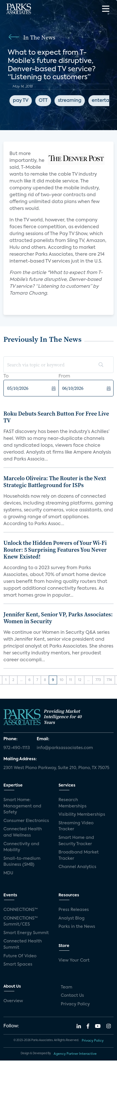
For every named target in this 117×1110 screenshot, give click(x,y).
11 (70, 680)
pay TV (20, 100)
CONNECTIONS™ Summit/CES (20, 921)
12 (79, 680)
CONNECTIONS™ (20, 910)
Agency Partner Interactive (75, 1054)
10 (61, 680)
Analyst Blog (71, 918)
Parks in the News (76, 927)
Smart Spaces (17, 964)
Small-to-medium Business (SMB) (21, 862)
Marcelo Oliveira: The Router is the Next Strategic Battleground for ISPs (54, 481)
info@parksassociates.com (65, 748)
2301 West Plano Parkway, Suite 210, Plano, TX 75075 (56, 768)
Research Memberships (72, 803)
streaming (69, 100)
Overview (13, 1001)
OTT (43, 100)
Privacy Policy (75, 1004)
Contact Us (72, 996)
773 (98, 680)
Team (66, 987)
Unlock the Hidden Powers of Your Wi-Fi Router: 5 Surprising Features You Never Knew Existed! (55, 550)
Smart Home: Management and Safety (22, 806)
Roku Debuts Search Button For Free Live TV (56, 417)
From (64, 376)
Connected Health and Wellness (22, 832)
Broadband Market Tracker (78, 855)
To (6, 376)
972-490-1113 (16, 748)
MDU (8, 873)
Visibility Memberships (81, 815)
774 (109, 680)
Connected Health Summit (22, 944)
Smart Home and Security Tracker (76, 841)
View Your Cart (73, 960)
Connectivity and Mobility (21, 847)
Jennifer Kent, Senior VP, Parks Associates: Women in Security (58, 617)
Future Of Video (19, 956)
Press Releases (73, 910)
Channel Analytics (77, 867)
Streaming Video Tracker (75, 826)
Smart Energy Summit (26, 933)
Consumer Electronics (26, 821)
